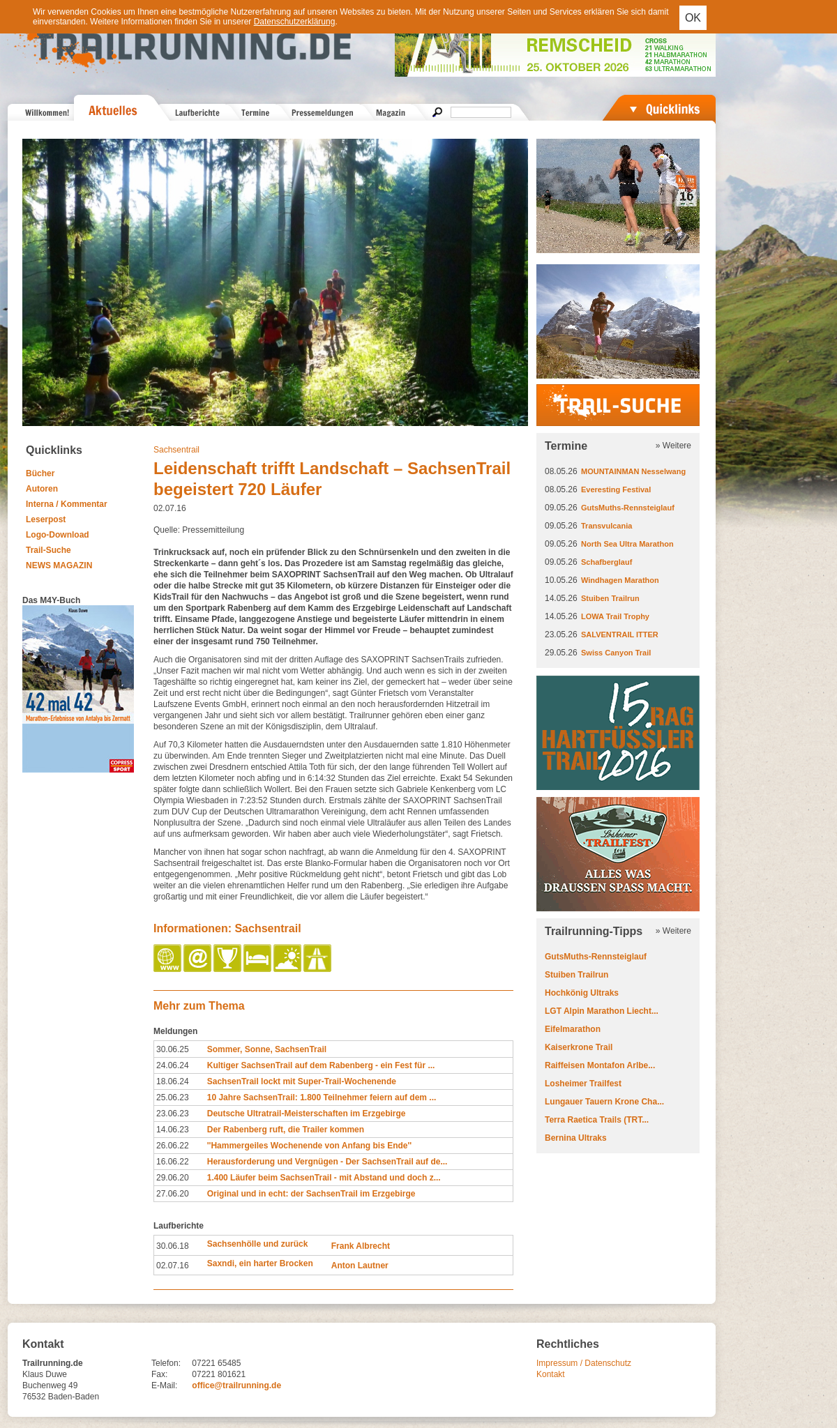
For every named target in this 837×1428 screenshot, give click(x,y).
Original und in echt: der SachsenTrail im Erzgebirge (311, 1194)
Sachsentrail (176, 450)
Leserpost (46, 519)
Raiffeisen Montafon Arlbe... (600, 1065)
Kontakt (550, 1374)
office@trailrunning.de (236, 1385)
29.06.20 (172, 1178)
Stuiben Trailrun (610, 598)
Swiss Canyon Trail (616, 652)
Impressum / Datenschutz (583, 1363)
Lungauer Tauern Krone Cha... (604, 1102)
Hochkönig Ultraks (582, 993)
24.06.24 (172, 1065)
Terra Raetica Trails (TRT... (597, 1120)
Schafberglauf (606, 562)
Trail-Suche (48, 550)
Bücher (40, 473)
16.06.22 (172, 1162)
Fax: (159, 1374)
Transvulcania (606, 526)
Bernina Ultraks (576, 1138)
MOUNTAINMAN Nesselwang (633, 471)
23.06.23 (172, 1113)
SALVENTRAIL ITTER (619, 634)
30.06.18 (172, 1246)
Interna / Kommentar (66, 504)
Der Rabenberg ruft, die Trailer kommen (285, 1129)
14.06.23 (172, 1129)
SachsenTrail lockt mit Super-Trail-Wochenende (301, 1081)
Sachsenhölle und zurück (257, 1244)
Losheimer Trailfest (583, 1083)
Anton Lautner (360, 1265)
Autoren (42, 489)
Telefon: (166, 1363)
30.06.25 (172, 1049)
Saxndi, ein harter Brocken (260, 1263)
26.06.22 (172, 1145)
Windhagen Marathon (620, 580)
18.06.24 (172, 1081)
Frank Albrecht (360, 1246)
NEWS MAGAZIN (59, 565)
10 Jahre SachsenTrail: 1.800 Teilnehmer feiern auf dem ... (322, 1097)
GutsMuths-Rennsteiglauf (627, 507)
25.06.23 (172, 1097)
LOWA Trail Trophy (615, 616)
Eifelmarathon (573, 1029)
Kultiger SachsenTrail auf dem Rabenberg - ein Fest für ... (321, 1065)
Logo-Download (57, 535)
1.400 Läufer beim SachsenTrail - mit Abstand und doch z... (324, 1178)
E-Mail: (164, 1385)
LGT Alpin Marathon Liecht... (601, 1011)
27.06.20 (172, 1194)
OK (693, 18)
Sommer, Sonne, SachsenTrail (266, 1049)
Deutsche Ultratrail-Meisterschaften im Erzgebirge (306, 1113)
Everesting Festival (616, 489)
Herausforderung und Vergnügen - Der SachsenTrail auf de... (327, 1162)
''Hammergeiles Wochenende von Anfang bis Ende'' (309, 1145)
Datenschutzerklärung (294, 21)
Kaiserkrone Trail (578, 1047)
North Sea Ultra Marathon (627, 544)
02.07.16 (172, 1265)
